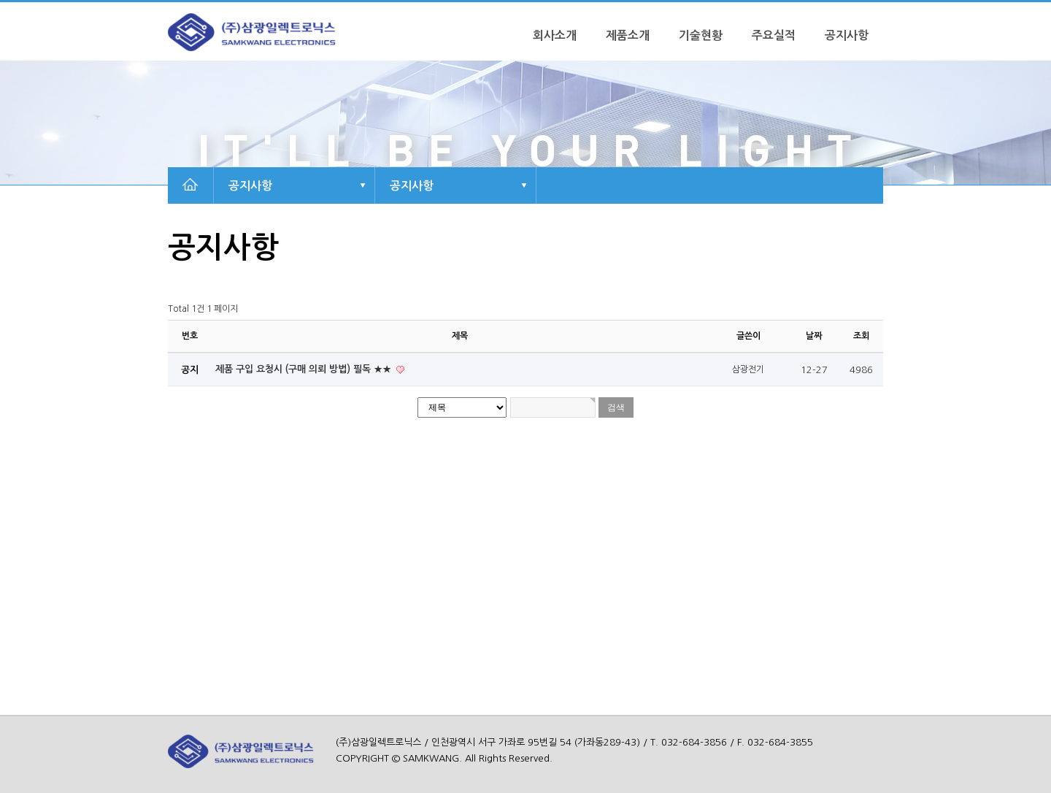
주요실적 (774, 35)
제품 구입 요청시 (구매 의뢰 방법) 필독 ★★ (304, 369)
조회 (861, 336)
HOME (190, 185)
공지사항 (847, 35)
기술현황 (701, 35)
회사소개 (555, 35)
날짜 (814, 336)
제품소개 (628, 35)
